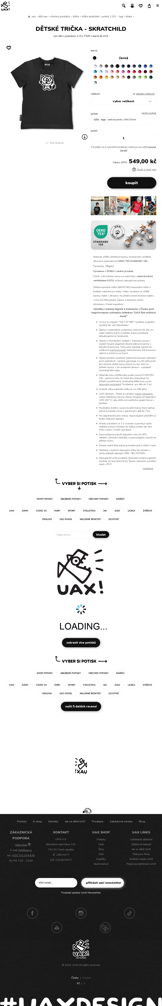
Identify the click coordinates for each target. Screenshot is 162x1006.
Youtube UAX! (56, 927)
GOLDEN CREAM (106, 77)
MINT (95, 83)
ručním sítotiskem (144, 393)
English (87, 978)
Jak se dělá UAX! (75, 821)
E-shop (37, 821)
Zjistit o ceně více (144, 169)
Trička (76, 16)
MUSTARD (112, 77)
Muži (101, 844)
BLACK (129, 16)
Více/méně (148, 468)
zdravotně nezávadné (110, 384)
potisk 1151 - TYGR (112, 16)
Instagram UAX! (81, 913)
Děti (101, 854)
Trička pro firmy (141, 854)
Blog (142, 821)
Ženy (101, 849)
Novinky (53, 821)
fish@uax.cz (25, 850)
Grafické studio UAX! (141, 859)
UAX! (75, 965)
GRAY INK (134, 66)
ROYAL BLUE (145, 66)
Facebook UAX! (32, 913)
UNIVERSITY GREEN (151, 77)
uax (34, 16)
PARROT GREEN (145, 77)
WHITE (95, 66)
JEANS (123, 66)
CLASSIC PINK (123, 71)
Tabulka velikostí (145, 94)
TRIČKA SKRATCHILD (90, 16)
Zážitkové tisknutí (141, 844)
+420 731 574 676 (23, 855)
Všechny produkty (60, 16)
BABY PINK (112, 71)
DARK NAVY (128, 66)
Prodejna (97, 821)
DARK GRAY (106, 66)
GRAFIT (112, 66)
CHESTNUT (128, 77)
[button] (152, 206)
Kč (78, 983)
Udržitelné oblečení (141, 839)
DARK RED (145, 71)
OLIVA (134, 77)
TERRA (151, 71)
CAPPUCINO (123, 77)
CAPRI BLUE (151, 66)
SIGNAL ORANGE (101, 77)
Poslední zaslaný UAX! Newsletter (81, 892)
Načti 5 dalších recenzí (81, 706)
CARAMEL (117, 77)
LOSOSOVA (117, 71)
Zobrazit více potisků (81, 643)
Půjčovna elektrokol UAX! (141, 864)
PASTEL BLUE (101, 71)
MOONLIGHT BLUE (140, 66)
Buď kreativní (101, 864)
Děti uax (42, 16)
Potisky (22, 821)
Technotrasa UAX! (105, 927)
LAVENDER (106, 71)
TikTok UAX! (129, 913)
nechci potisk (149, 113)
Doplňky (101, 859)
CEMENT (101, 66)
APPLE (140, 77)
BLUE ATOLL (95, 71)
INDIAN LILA (128, 71)
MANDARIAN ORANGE (95, 77)
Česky (75, 978)
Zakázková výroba (121, 821)
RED (134, 71)
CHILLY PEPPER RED (140, 71)
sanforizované (117, 350)
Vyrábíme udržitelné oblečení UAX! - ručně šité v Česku (29, 16)
